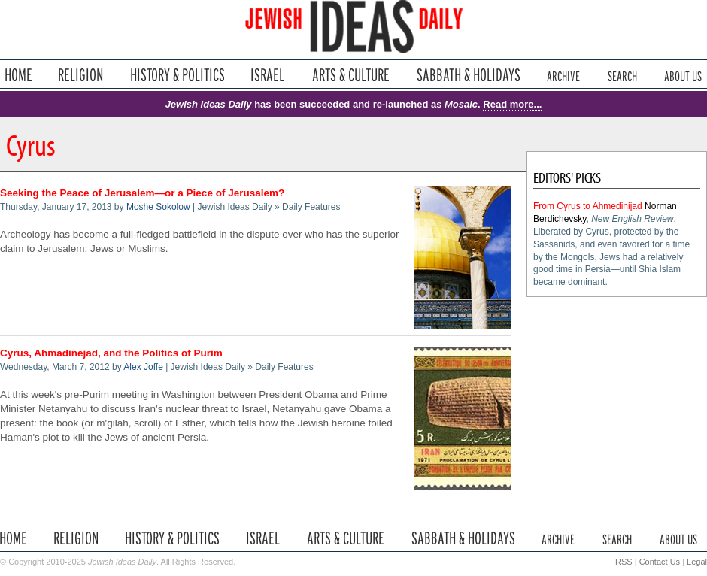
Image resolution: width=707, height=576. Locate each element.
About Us (683, 74)
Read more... (512, 104)
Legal (697, 561)
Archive (563, 74)
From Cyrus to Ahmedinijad (587, 206)
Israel (267, 74)
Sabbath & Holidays (468, 74)
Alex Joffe (142, 367)
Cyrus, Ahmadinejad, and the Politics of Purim (111, 353)
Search (622, 74)
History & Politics (177, 74)
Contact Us (659, 561)
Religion (81, 74)
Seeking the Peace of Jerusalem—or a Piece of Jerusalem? (142, 193)
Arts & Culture (350, 74)
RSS (624, 561)
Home (18, 74)
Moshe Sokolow (158, 207)
